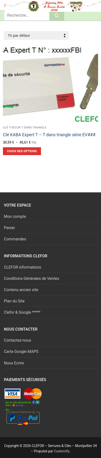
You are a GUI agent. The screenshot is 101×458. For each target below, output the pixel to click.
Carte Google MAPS (21, 351)
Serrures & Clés (33, 5)
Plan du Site (14, 301)
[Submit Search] (56, 16)
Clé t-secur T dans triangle (25, 127)
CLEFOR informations (22, 267)
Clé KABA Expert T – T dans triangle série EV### (49, 134)
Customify (61, 451)
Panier (9, 227)
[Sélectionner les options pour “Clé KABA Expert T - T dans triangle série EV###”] (22, 151)
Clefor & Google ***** (22, 312)
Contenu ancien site (21, 289)
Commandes (15, 239)
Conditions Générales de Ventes (31, 278)
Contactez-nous (17, 340)
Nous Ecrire (14, 363)
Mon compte (15, 216)
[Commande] (36, 35)
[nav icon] (89, 5)
